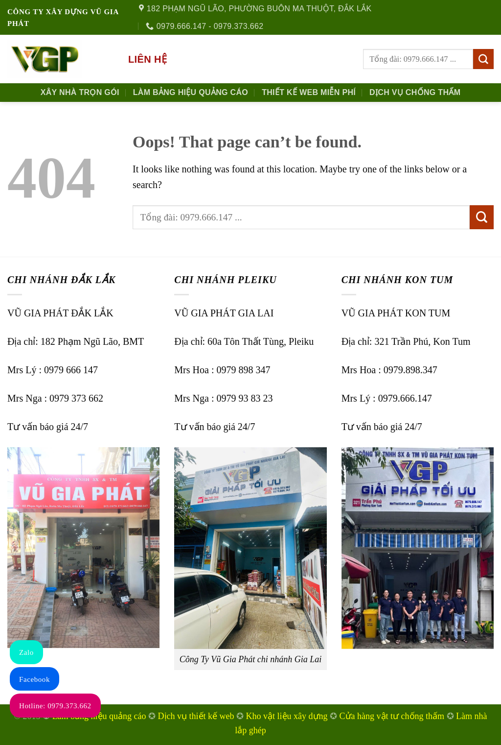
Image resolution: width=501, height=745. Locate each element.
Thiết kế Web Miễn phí (309, 92)
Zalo (26, 652)
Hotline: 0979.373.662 (55, 706)
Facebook (34, 679)
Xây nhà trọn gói (80, 92)
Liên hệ (147, 59)
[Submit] (483, 59)
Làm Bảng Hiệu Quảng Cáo (190, 92)
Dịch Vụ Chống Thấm (414, 92)
